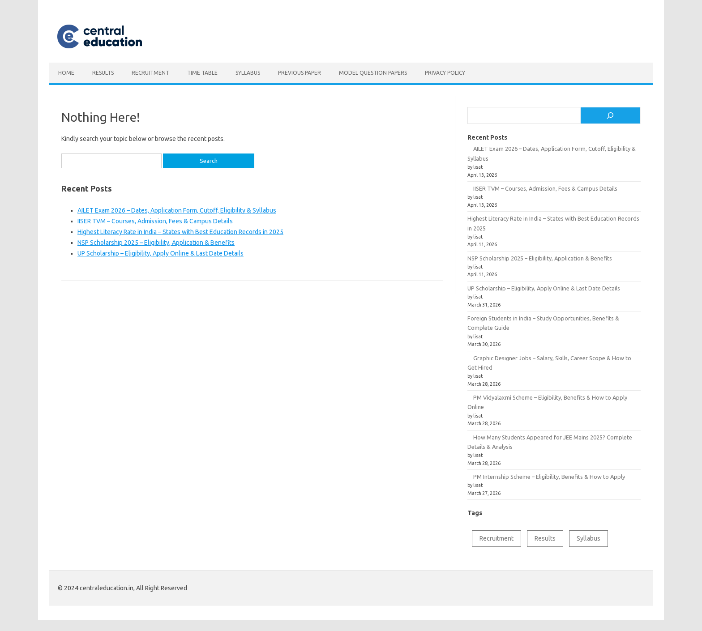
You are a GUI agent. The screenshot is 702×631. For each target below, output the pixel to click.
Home (66, 73)
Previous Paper (299, 73)
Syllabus (247, 73)
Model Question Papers (373, 73)
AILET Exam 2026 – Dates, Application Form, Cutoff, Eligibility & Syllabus (176, 210)
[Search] (610, 115)
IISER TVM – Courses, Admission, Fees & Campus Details (155, 221)
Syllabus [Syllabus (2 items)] (588, 538)
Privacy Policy (445, 73)
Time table (202, 73)
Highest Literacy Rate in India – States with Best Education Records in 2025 (180, 231)
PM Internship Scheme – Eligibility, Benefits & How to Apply (549, 476)
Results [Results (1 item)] (545, 538)
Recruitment (150, 73)
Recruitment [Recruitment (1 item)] (496, 538)
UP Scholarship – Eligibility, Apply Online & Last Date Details (160, 253)
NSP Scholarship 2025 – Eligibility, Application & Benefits (156, 242)
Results (103, 73)
